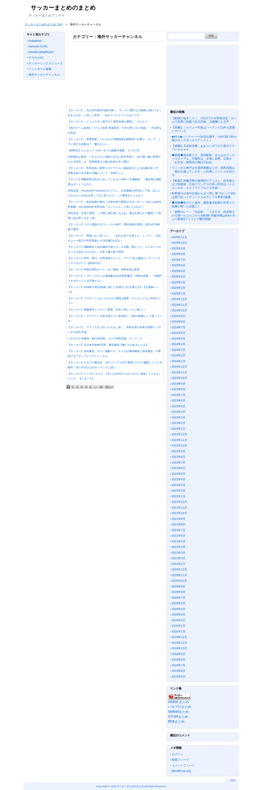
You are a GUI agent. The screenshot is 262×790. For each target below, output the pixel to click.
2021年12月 (179, 501)
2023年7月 (178, 395)
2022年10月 (179, 445)
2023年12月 (179, 366)
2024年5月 (178, 338)
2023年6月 (178, 400)
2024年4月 (178, 344)
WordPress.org (181, 771)
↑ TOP (231, 780)
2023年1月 (178, 428)
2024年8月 (178, 321)
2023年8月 (178, 389)
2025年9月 (178, 248)
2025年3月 (178, 282)
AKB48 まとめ (178, 702)
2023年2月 (178, 423)
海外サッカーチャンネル (44, 74)
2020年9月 (178, 586)
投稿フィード (180, 759)
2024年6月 (178, 332)
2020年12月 (179, 569)
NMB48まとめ (178, 711)
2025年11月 (179, 237)
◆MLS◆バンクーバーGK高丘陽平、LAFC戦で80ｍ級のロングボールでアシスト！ (204, 138)
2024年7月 (178, 327)
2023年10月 (179, 378)
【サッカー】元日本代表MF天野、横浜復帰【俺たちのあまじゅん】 (108, 344)
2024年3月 (178, 349)
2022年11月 (179, 440)
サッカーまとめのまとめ (63, 8)
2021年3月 (178, 552)
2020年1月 (178, 631)
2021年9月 (178, 518)
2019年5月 (178, 676)
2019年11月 (179, 642)
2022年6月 (178, 468)
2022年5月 (178, 473)
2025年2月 (178, 287)
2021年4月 (178, 547)
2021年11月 (179, 507)
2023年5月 (178, 406)
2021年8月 (178, 524)
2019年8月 (178, 659)
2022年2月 (178, 490)
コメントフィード (183, 765)
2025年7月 (178, 259)
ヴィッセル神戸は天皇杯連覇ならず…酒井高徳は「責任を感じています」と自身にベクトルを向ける (203, 171)
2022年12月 (179, 434)
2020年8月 (178, 592)
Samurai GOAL (38, 46)
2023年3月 (178, 417)
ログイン (177, 754)
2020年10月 (179, 580)
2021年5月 (178, 541)
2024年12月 (179, 299)
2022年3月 (178, 485)
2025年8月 (178, 254)
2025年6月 (178, 265)
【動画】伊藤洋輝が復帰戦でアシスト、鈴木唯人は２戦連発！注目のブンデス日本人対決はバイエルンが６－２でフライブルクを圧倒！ (203, 184)
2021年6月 (178, 535)
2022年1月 (178, 496)
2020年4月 (178, 614)
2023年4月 (178, 411)
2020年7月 (178, 597)
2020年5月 (178, 609)
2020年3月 (178, 620)
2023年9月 (178, 383)
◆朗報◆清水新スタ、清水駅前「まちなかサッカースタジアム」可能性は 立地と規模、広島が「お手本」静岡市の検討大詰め (203, 158)
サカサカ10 (35, 57)
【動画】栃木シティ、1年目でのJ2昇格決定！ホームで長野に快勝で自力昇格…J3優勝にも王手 (204, 120)
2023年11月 (179, 372)
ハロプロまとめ (179, 706)
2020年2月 (178, 625)
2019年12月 (179, 637)
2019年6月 (178, 670)
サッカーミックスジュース (45, 63)
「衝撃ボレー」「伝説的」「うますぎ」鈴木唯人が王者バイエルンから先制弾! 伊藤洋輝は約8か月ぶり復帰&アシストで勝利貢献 (203, 215)
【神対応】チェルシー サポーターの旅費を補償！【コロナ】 (104, 150)
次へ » (109, 386)
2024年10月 (179, 310)
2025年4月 (178, 276)
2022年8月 (178, 456)
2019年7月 (178, 665)
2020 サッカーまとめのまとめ (127, 786)
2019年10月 (179, 648)
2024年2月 (178, 355)
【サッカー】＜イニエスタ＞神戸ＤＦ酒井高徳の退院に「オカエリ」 (109, 121)
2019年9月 (178, 654)
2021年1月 (178, 564)
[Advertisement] (115, 72)
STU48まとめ (178, 716)
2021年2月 (178, 558)
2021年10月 (179, 513)
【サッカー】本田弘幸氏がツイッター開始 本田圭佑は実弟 (104, 269)
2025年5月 (178, 271)
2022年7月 (178, 462)
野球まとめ (176, 721)
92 (101, 386)
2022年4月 (178, 479)
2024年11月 (179, 304)
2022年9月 (178, 451)
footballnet (35, 40)
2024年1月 (178, 361)
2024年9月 (178, 316)
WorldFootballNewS (41, 52)
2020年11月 (179, 575)
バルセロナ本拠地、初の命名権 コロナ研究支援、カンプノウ (105, 338)
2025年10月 (179, 242)
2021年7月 (178, 530)
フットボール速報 (39, 68)
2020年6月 (178, 603)
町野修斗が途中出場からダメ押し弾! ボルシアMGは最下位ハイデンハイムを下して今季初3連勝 (203, 195)
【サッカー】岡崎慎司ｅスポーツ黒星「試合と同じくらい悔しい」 (108, 309)
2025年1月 (178, 293)
